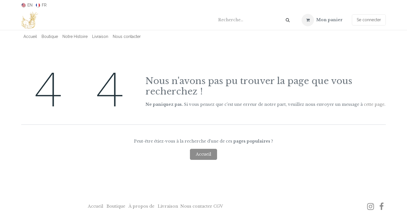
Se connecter (369, 20)
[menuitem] (27, 5)
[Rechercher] (288, 20)
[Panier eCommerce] (322, 20)
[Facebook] (381, 206)
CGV (218, 206)
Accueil (203, 154)
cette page (374, 104)
